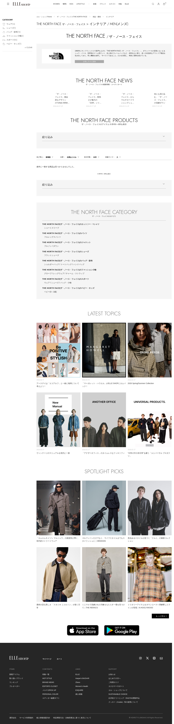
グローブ (48, 273)
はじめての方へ (115, 678)
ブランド (103, 4)
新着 (94, 4)
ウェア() (8, 24)
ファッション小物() (13, 36)
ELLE (127, 4)
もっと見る (160, 616)
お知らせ (112, 674)
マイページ (46, 659)
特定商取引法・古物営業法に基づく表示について (72, 718)
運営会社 (12, 718)
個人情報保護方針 (43, 718)
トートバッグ (66, 264)
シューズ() (9, 28)
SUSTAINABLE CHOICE (118, 694)
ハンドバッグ (78, 264)
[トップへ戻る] (166, 637)
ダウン (56, 246)
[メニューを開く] (8, 4)
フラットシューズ (51, 255)
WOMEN (56, 4)
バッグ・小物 (65, 283)
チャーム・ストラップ (75, 273)
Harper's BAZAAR (82, 678)
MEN (64, 4)
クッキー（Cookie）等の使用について (123, 702)
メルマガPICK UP (49, 690)
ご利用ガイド (114, 682)
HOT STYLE (47, 678)
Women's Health (81, 686)
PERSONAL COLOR (50, 694)
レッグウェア (58, 273)
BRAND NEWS (48, 682)
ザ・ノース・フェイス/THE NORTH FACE (72, 17)
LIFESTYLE (80, 4)
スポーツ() (9, 40)
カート (59, 659)
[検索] (153, 4)
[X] (147, 658)
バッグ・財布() (11, 32)
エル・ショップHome (44, 17)
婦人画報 (78, 694)
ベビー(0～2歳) (50, 292)
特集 (120, 4)
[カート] (164, 4)
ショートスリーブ (51, 228)
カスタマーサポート (116, 686)
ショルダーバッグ (51, 264)
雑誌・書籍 (97, 17)
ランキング (13, 682)
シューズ (55, 283)
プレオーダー (14, 686)
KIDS (71, 4)
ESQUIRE (79, 690)
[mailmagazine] (161, 658)
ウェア (47, 283)
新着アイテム (14, 674)
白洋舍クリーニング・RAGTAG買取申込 (124, 698)
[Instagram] (140, 658)
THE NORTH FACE (70, 224)
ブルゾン (48, 246)
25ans (77, 682)
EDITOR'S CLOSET (50, 686)
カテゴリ (112, 4)
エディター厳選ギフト (51, 698)
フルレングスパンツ (52, 237)
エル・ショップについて (118, 690)
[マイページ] (158, 4)
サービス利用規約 (26, 718)
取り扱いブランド (16, 678)
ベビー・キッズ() (11, 43)
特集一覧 (45, 674)
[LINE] (154, 658)
